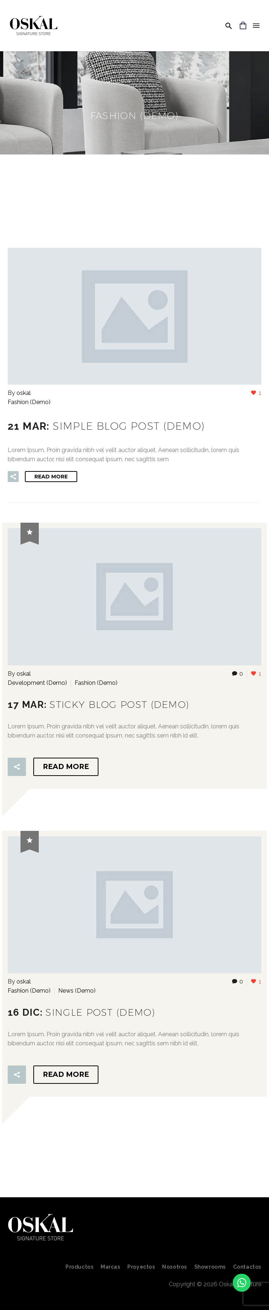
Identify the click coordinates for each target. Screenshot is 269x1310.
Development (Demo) (37, 682)
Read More (51, 476)
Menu (256, 25)
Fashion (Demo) (29, 402)
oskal (23, 392)
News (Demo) (77, 990)
